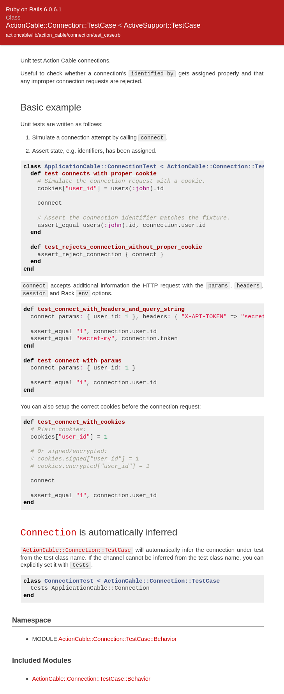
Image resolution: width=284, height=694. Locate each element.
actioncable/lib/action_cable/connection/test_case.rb (63, 35)
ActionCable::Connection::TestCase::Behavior (117, 638)
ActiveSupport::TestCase (162, 25)
